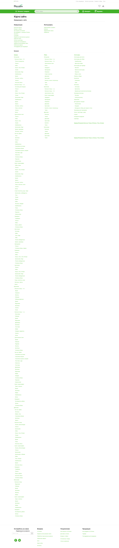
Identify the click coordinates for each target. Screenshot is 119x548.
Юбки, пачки (18, 165)
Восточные (17, 229)
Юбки (16, 65)
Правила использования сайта (21, 43)
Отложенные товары (65, 538)
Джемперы (17, 322)
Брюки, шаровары (19, 129)
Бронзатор (77, 88)
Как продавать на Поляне (88, 531)
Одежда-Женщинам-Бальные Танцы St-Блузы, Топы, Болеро (89, 123)
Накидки (17, 375)
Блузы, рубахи (18, 224)
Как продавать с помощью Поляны (22, 32)
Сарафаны (17, 218)
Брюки (16, 76)
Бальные (47, 114)
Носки (16, 309)
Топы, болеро (18, 458)
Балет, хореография (19, 163)
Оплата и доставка (89, 1)
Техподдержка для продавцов (21, 46)
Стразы (75, 114)
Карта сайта (40, 543)
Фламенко (17, 250)
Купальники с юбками (20, 454)
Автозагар (76, 84)
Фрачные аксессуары (80, 69)
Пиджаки (17, 343)
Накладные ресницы (79, 93)
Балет (46, 65)
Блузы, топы (18, 120)
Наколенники (78, 103)
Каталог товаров (23, 11)
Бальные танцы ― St (19, 59)
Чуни (46, 82)
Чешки (46, 116)
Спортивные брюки (19, 148)
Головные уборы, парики (20, 248)
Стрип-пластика (48, 74)
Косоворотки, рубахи (20, 401)
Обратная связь (17, 38)
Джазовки (47, 76)
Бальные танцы (18, 422)
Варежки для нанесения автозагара (83, 91)
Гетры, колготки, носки (20, 184)
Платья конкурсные (19, 61)
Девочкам (16, 407)
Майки (16, 329)
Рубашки (17, 297)
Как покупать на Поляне (19, 30)
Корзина (46, 29)
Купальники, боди (19, 71)
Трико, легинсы (18, 386)
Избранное (46, 32)
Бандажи (77, 105)
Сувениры (76, 118)
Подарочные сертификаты (20, 41)
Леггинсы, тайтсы (19, 78)
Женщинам (16, 57)
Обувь (45, 54)
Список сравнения (64, 541)
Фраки (16, 290)
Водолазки (17, 303)
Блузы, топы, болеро (20, 67)
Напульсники (18, 161)
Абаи (16, 237)
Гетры (16, 207)
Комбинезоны (18, 74)
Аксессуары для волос (79, 57)
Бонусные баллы (18, 27)
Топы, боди (17, 235)
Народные (17, 216)
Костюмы (17, 231)
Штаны (16, 403)
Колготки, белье (18, 82)
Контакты (16, 33)
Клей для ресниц (79, 97)
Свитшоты (17, 154)
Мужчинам (16, 286)
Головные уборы (19, 156)
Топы (16, 135)
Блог (104, 1)
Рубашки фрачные (19, 299)
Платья (16, 63)
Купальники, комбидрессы (21, 193)
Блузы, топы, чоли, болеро (21, 256)
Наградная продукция (79, 116)
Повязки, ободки (78, 76)
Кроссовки (47, 78)
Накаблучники (78, 61)
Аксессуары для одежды (79, 65)
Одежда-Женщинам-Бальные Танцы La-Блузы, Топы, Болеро (89, 137)
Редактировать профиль (49, 27)
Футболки (17, 137)
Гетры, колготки (18, 108)
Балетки (46, 122)
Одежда (16, 54)
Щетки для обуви (79, 63)
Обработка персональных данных (22, 37)
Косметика (76, 78)
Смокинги (17, 292)
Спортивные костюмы (20, 146)
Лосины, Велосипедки (20, 424)
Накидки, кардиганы (19, 331)
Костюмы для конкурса (20, 86)
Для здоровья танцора (79, 101)
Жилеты (17, 295)
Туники (16, 69)
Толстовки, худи (18, 152)
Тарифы (84, 533)
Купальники (17, 428)
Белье (16, 112)
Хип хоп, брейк (18, 133)
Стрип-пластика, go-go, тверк (21, 190)
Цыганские (17, 265)
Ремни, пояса (78, 74)
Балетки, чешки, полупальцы (51, 80)
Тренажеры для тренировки (80, 110)
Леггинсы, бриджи (19, 203)
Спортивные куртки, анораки (21, 150)
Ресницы (77, 95)
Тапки (46, 84)
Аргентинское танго (19, 114)
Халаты (17, 80)
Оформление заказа (48, 30)
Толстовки (17, 326)
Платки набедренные (20, 239)
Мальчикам (16, 479)
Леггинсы (17, 411)
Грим (76, 82)
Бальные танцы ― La (20, 84)
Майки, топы (18, 414)
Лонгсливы (17, 314)
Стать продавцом (80, 1)
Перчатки (17, 159)
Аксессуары (77, 54)
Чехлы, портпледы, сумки (80, 112)
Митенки (77, 67)
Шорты (16, 103)
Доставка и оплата (64, 533)
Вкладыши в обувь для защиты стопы (83, 108)
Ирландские (17, 244)
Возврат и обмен (98, 1)
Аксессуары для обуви (79, 59)
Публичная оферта (18, 45)
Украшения (76, 99)
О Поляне (16, 35)
